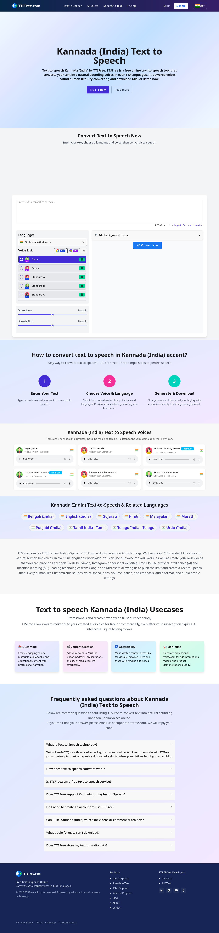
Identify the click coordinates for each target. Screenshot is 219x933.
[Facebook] (169, 890)
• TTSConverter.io (67, 922)
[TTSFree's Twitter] (161, 890)
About (116, 902)
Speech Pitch (25, 321)
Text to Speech (73, 6)
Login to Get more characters (188, 225)
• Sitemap (50, 922)
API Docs (167, 878)
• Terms (39, 922)
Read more (122, 89)
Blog (115, 898)
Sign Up (181, 5)
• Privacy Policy (24, 922)
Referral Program (122, 893)
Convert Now (147, 245)
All (84, 250)
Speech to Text (112, 6)
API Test (166, 883)
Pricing (131, 6)
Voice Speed (25, 310)
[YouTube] (176, 890)
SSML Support (121, 888)
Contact (117, 907)
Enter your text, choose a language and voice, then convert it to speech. (109, 142)
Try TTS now (98, 89)
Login (167, 5)
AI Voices (93, 6)
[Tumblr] (183, 890)
